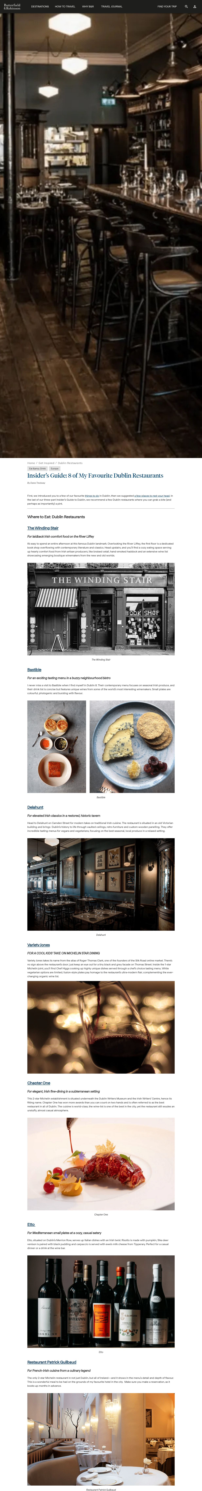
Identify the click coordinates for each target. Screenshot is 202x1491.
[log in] (194, 6)
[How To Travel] (65, 6)
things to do (92, 495)
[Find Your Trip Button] (167, 6)
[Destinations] (40, 6)
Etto (31, 1224)
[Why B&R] (88, 6)
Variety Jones (38, 945)
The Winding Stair (42, 528)
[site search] (186, 6)
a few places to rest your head (152, 495)
